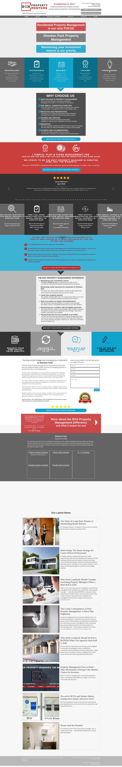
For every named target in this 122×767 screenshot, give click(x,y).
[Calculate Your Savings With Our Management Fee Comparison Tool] (61, 268)
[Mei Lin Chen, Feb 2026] (21, 199)
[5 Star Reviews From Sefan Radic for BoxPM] (100, 199)
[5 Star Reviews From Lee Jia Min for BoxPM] (68, 199)
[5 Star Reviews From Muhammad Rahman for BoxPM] (57, 199)
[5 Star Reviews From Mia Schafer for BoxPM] (95, 199)
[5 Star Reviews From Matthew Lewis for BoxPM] (41, 199)
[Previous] (8, 188)
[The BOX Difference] (59, 432)
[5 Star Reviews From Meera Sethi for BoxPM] (75, 199)
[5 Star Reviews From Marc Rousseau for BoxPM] (91, 199)
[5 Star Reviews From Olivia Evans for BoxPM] (104, 199)
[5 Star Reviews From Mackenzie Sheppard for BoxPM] (48, 199)
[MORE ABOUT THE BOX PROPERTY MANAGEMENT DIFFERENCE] (61, 170)
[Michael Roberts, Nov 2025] (32, 199)
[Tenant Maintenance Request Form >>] (91, 13)
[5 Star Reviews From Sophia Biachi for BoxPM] (77, 199)
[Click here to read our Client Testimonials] (60, 410)
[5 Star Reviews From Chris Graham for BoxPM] (86, 199)
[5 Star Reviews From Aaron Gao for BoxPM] (39, 199)
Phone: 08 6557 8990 (94, 6)
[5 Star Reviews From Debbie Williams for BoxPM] (102, 199)
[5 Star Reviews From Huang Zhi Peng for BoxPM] (73, 199)
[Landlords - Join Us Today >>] (91, 10)
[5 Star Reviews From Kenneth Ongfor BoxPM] (84, 199)
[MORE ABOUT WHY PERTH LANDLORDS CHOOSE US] (61, 139)
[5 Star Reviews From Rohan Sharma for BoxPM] (93, 199)
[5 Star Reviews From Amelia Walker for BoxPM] (59, 199)
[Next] (113, 188)
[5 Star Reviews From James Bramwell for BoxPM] (50, 199)
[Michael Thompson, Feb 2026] (23, 199)
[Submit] (97, 390)
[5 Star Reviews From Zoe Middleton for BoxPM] (82, 199)
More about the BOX (64, 419)
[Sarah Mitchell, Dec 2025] (30, 199)
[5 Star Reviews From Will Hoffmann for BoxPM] (66, 199)
